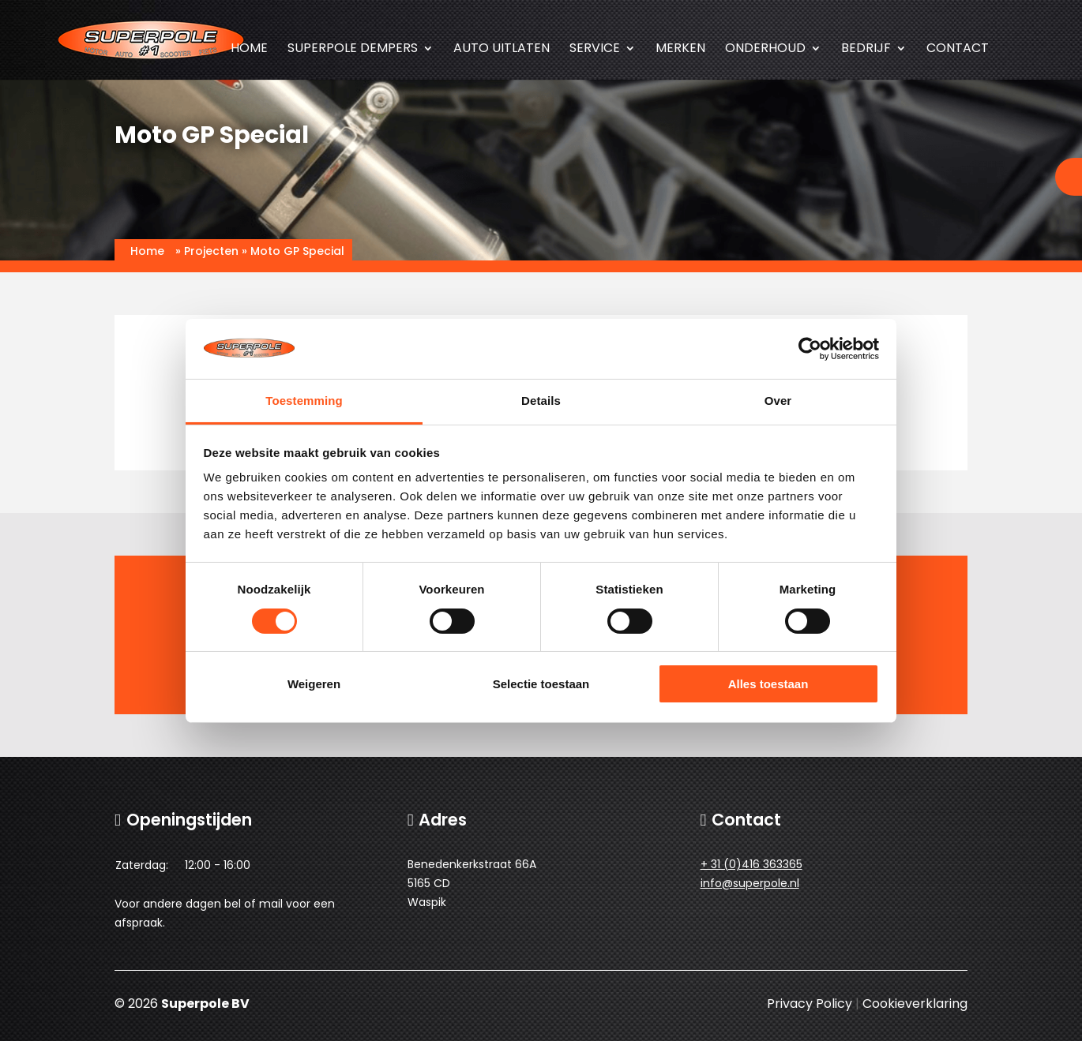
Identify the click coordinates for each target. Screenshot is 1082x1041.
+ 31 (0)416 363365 (751, 864)
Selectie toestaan (541, 684)
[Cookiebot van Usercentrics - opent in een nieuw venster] (810, 349)
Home (249, 50)
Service (594, 50)
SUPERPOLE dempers (352, 50)
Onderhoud (765, 50)
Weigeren (313, 684)
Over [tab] (778, 400)
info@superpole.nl (750, 883)
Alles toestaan (768, 684)
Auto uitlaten (501, 50)
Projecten (211, 251)
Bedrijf (866, 50)
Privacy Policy (809, 1003)
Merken (680, 50)
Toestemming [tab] (304, 400)
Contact (957, 50)
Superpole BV (205, 1003)
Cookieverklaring (914, 1003)
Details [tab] (541, 400)
